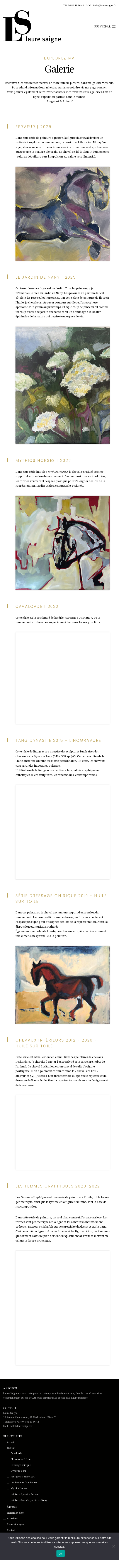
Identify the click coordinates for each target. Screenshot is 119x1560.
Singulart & (55, 101)
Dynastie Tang (43, 756)
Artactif (67, 101)
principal (105, 26)
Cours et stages (15, 1524)
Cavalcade (16, 1453)
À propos (12, 1507)
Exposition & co (15, 1512)
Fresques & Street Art (23, 1476)
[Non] (113, 1546)
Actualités (12, 1518)
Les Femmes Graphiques (24, 1482)
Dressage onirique (21, 1465)
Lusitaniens (22, 1061)
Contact (11, 1530)
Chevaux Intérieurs (21, 1459)
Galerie (11, 1448)
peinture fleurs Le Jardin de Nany (29, 1500)
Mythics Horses (19, 1488)
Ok (60, 1553)
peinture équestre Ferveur (25, 1494)
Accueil (11, 1442)
